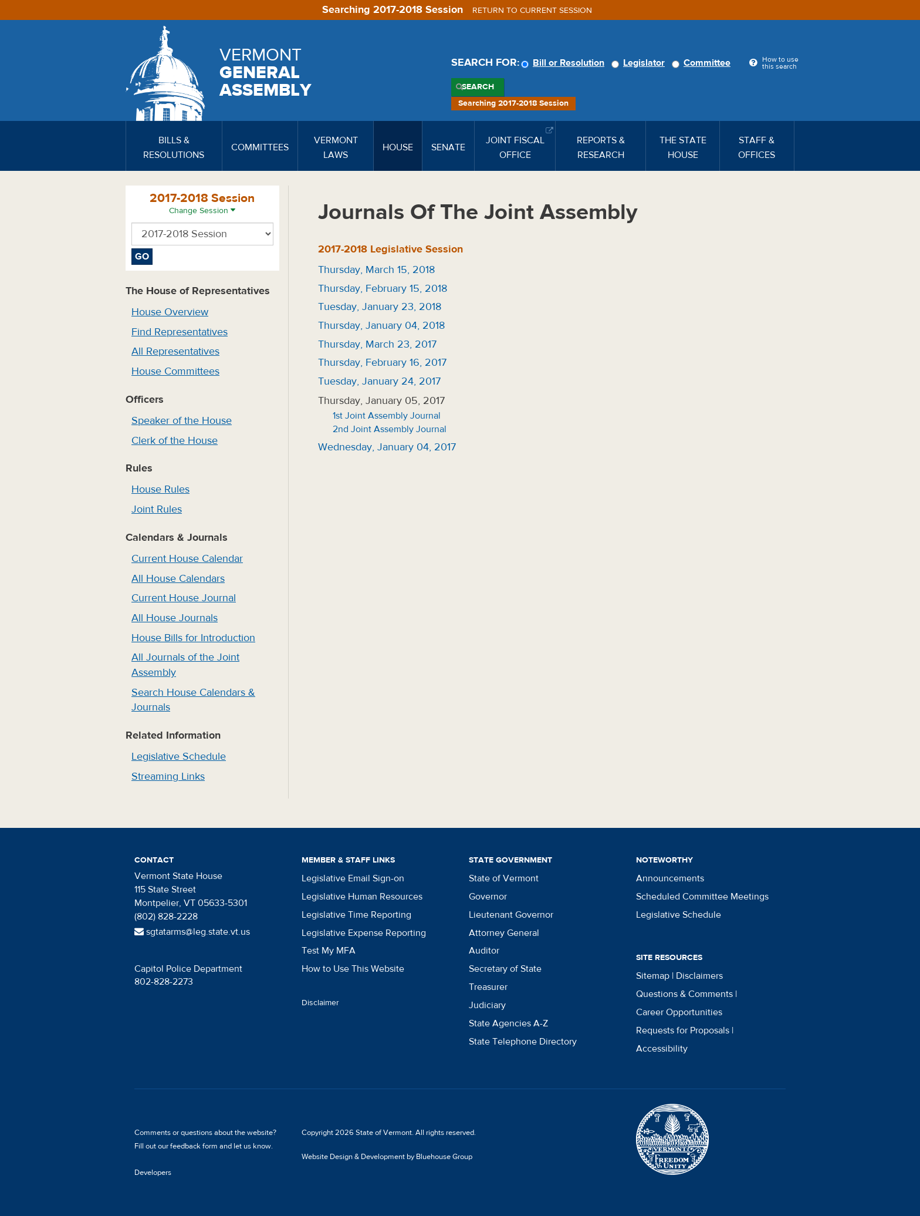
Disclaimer (320, 1003)
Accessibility (662, 1049)
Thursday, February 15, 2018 (382, 288)
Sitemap (652, 976)
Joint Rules (156, 509)
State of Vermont (504, 878)
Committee (702, 63)
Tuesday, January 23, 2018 (379, 307)
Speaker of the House (181, 420)
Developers (152, 1172)
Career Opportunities (679, 1012)
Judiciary (487, 1005)
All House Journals (174, 618)
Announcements (670, 878)
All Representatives (175, 351)
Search (478, 87)
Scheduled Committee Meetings (702, 896)
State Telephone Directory (523, 1041)
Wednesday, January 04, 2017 (387, 447)
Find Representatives (179, 332)
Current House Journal (183, 598)
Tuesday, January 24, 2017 (379, 381)
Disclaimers (699, 976)
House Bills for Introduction (193, 638)
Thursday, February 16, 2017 (382, 362)
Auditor (484, 950)
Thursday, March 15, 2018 (376, 270)
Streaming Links (168, 776)
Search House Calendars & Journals (193, 700)
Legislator (640, 63)
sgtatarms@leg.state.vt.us (192, 932)
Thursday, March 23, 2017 (377, 344)
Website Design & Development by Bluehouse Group (387, 1156)
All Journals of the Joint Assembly (185, 665)
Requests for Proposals (682, 1030)
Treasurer (488, 987)
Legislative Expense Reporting (364, 933)
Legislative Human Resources (362, 896)
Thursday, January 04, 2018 (381, 325)
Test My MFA (329, 950)
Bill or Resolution (564, 63)
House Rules (160, 489)
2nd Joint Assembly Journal (390, 429)
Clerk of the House (174, 440)
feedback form (194, 1146)
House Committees (175, 371)
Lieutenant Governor (511, 915)
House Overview (169, 312)
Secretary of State (505, 969)
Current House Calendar (187, 558)
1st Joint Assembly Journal (387, 416)
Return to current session (532, 10)
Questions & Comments (684, 994)
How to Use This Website (353, 969)
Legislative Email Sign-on (353, 878)
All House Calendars (178, 578)
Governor (488, 896)
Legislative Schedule (178, 756)
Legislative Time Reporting (356, 915)
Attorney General (504, 933)
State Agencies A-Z (508, 1023)
